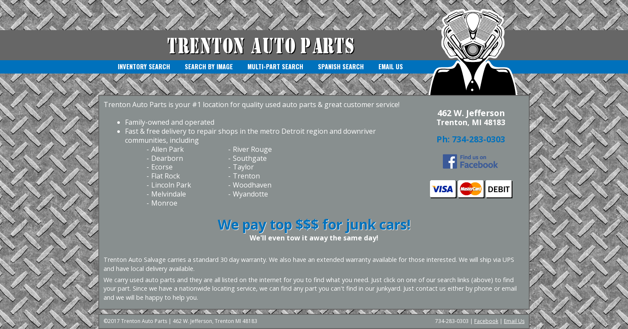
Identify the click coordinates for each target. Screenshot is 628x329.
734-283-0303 (478, 139)
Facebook (486, 321)
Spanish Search (341, 66)
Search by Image (209, 66)
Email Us (390, 66)
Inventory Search (144, 66)
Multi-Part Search (275, 66)
